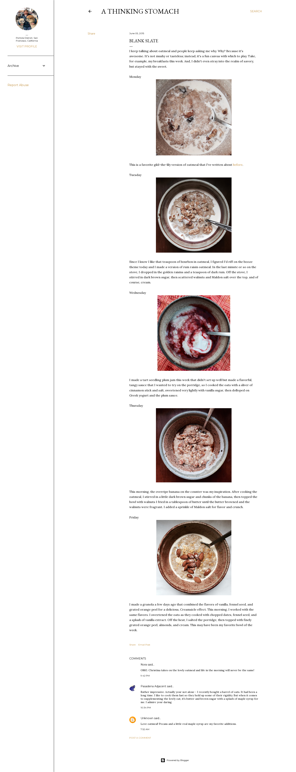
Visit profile (27, 46)
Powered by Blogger (175, 760)
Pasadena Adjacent (153, 686)
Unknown (147, 718)
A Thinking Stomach (140, 11)
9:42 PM (145, 675)
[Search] (256, 11)
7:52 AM (145, 729)
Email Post (144, 644)
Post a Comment (140, 737)
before (238, 165)
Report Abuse (18, 85)
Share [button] (91, 33)
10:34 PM (146, 707)
